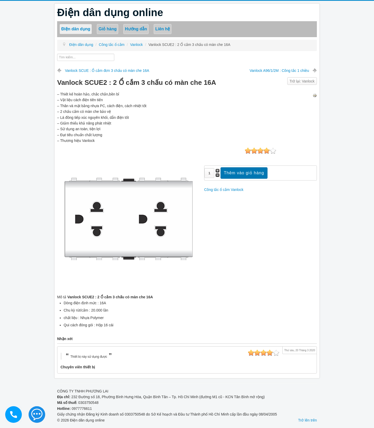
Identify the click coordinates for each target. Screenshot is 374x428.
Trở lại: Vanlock (302, 81)
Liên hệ (162, 29)
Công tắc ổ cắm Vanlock (223, 190)
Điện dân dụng (75, 29)
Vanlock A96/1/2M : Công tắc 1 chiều (279, 70)
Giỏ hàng (107, 29)
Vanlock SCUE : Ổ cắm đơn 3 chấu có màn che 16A (107, 70)
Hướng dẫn (136, 29)
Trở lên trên (307, 420)
